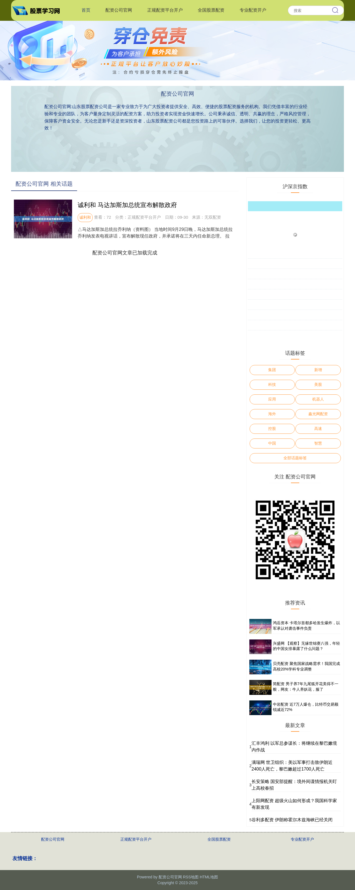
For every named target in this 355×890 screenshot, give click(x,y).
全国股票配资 (211, 10)
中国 (272, 443)
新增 (318, 370)
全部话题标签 (295, 458)
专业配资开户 (253, 10)
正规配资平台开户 (165, 10)
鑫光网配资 (318, 414)
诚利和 (85, 217)
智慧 (318, 443)
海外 (272, 414)
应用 (272, 399)
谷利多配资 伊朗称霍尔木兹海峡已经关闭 (292, 819)
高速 (318, 428)
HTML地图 (209, 877)
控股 (272, 428)
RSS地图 (191, 877)
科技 (272, 384)
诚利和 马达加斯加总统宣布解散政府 (127, 205)
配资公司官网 (118, 10)
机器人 (318, 399)
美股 (318, 384)
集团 (272, 370)
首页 (86, 10)
